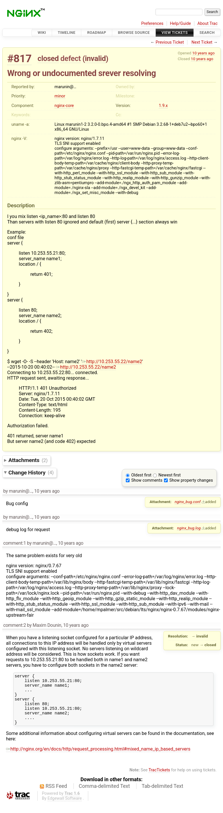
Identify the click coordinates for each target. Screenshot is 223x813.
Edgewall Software (64, 807)
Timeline (66, 32)
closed (48, 58)
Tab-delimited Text (162, 796)
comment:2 (14, 625)
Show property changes (191, 480)
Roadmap (96, 32)
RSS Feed (56, 796)
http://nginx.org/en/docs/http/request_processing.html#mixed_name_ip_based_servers (98, 758)
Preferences (152, 23)
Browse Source (134, 32)
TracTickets (159, 779)
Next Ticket (201, 42)
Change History (31, 472)
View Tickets (175, 32)
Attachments (27, 460)
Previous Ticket (170, 42)
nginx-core (64, 105)
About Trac (208, 23)
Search (207, 32)
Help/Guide (180, 23)
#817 (19, 58)
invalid (95, 58)
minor (60, 96)
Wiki (42, 32)
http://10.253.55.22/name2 (112, 361)
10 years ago (203, 53)
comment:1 (14, 543)
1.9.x (163, 105)
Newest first (170, 475)
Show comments (147, 480)
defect (70, 58)
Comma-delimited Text (104, 796)
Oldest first (141, 475)
